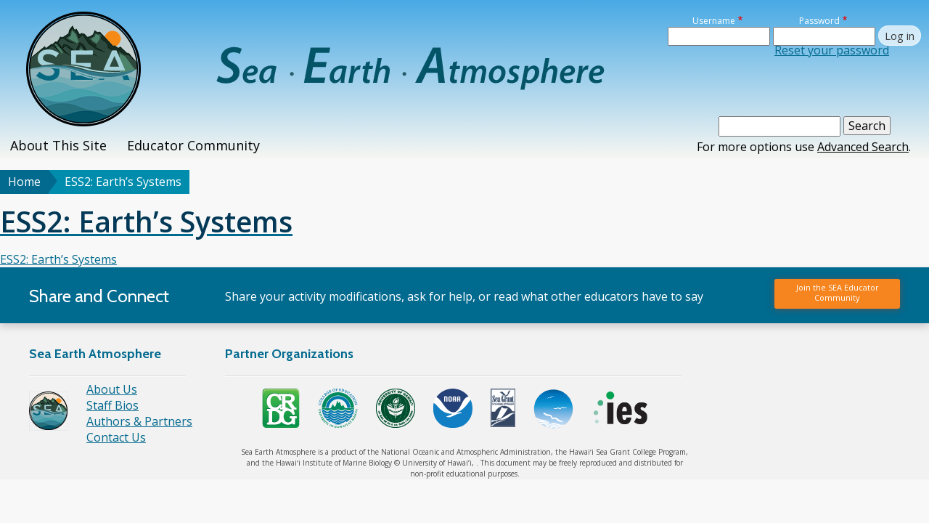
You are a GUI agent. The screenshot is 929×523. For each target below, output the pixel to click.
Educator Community (193, 145)
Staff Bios (112, 405)
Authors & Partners (139, 421)
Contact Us (116, 437)
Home (24, 182)
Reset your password (831, 50)
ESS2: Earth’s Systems (58, 259)
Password (819, 21)
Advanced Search (863, 147)
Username (713, 21)
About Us (111, 389)
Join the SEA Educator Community (837, 292)
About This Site (58, 145)
